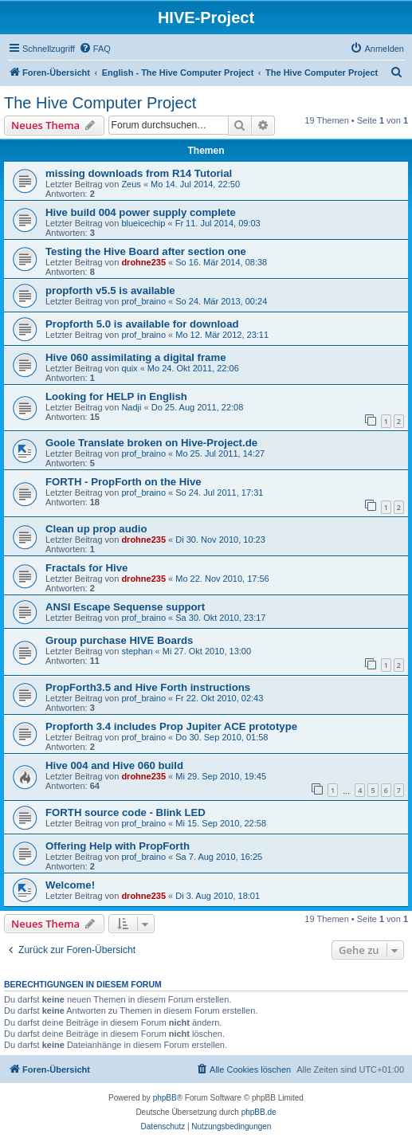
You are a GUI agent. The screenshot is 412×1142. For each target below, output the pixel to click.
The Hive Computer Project (100, 103)
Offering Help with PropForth (117, 846)
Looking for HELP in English (116, 396)
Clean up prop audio (96, 529)
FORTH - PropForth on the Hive (123, 482)
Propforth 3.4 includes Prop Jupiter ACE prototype (171, 726)
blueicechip (143, 223)
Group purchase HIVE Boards (119, 640)
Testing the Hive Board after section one (145, 251)
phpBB (165, 1097)
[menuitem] (95, 48)
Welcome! (70, 885)
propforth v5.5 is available (110, 290)
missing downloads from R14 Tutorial (138, 173)
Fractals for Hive (86, 568)
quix (129, 368)
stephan (136, 651)
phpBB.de (259, 1112)
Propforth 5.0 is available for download (142, 324)
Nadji (131, 407)
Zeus (130, 184)
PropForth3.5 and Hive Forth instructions (147, 687)
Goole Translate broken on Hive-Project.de (151, 443)
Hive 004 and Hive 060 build (114, 765)
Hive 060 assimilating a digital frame (135, 357)
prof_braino (143, 301)
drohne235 (143, 262)
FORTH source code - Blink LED (125, 812)
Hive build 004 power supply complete (140, 212)
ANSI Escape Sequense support (125, 607)
